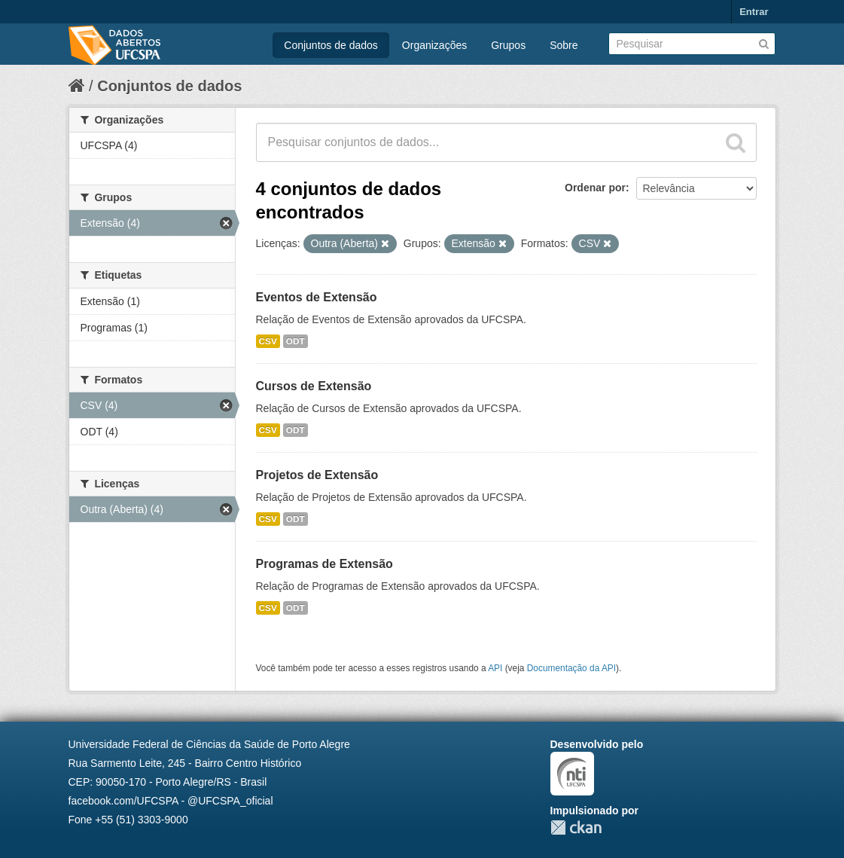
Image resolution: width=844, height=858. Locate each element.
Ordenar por (595, 188)
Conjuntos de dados (331, 45)
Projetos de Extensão (317, 475)
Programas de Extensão (324, 563)
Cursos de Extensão (314, 386)
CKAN (576, 827)
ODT (295, 341)
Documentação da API (571, 668)
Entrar (753, 11)
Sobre (563, 45)
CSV (268, 341)
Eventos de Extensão (316, 297)
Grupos (508, 45)
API (495, 668)
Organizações (434, 45)
